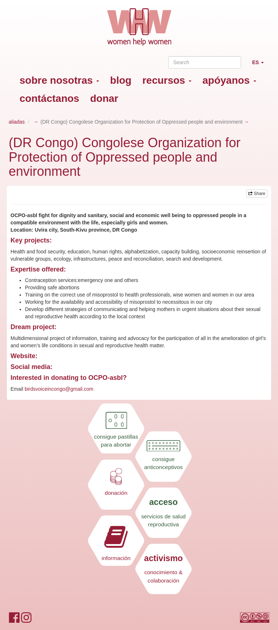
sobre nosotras (59, 80)
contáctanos (49, 98)
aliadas (17, 122)
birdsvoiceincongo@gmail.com (59, 389)
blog (120, 80)
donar (104, 98)
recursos (166, 80)
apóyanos (229, 80)
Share (256, 193)
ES (260, 65)
